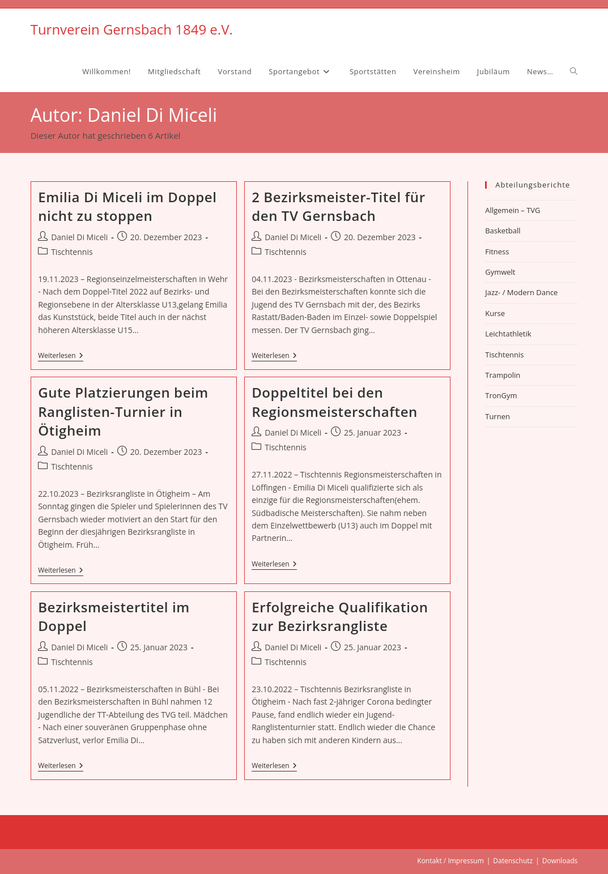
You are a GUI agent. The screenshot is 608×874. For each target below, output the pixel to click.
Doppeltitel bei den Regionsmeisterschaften (335, 402)
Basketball (502, 230)
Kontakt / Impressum (450, 861)
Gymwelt (500, 272)
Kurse (495, 313)
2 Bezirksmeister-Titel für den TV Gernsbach (338, 206)
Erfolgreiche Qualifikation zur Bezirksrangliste (340, 617)
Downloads (560, 861)
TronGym (501, 395)
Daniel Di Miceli (79, 237)
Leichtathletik (508, 334)
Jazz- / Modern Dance (521, 292)
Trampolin (502, 375)
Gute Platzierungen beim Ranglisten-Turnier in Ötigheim (123, 411)
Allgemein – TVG (512, 210)
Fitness (497, 251)
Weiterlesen (60, 356)
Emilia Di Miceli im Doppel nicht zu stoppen (127, 206)
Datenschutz (513, 861)
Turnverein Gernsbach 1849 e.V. (132, 29)
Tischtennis (71, 251)
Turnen (497, 416)
